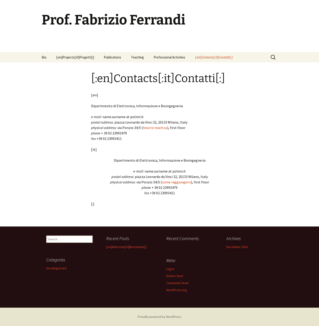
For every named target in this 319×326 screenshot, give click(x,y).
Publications (112, 57)
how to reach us (155, 127)
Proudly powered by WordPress (159, 317)
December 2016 (237, 247)
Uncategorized (56, 268)
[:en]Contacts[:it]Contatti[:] (214, 57)
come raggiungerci (176, 182)
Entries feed (174, 276)
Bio (44, 57)
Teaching (137, 57)
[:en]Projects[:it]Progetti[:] (75, 57)
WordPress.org (176, 290)
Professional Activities (169, 57)
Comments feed (177, 283)
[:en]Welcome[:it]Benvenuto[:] (126, 247)
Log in (170, 269)
